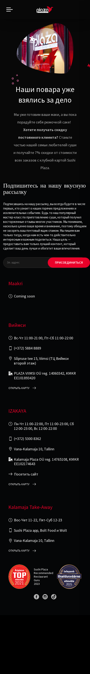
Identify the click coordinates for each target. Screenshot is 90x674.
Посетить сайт (26, 474)
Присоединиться (69, 262)
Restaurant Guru (41, 578)
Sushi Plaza (41, 569)
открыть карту (18, 388)
